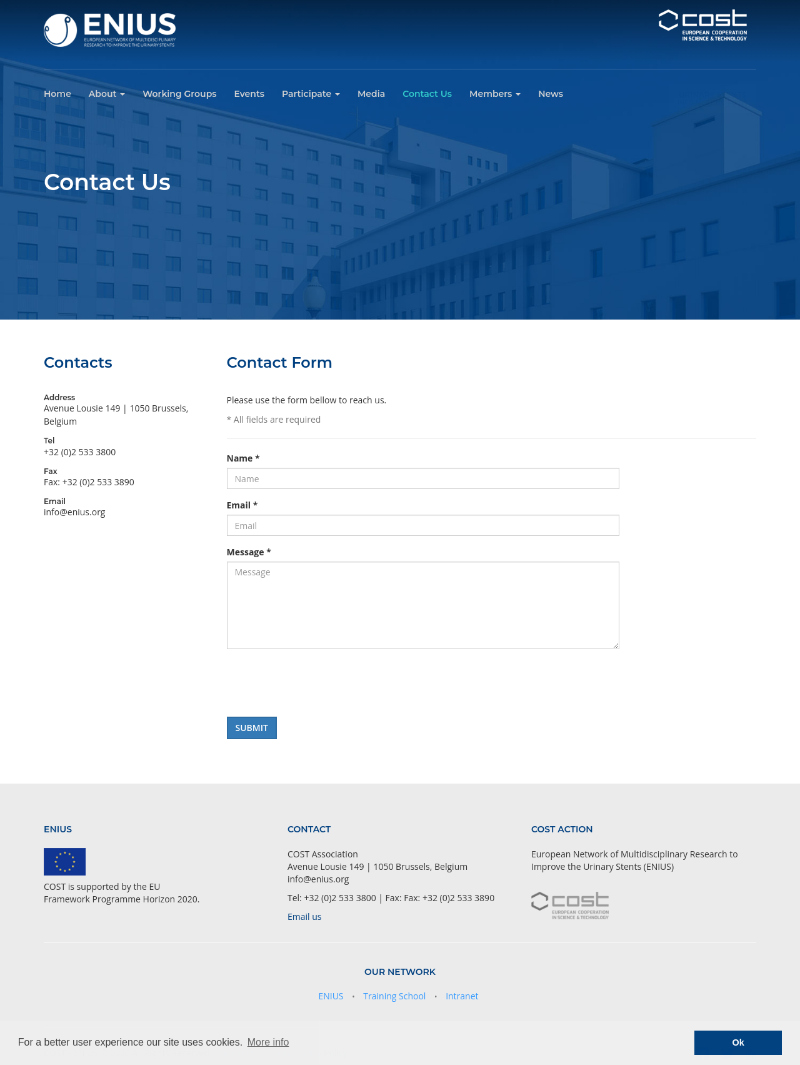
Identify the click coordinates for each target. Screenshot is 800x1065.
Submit (252, 728)
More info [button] (268, 1042)
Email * (242, 505)
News (550, 93)
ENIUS (330, 996)
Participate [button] (311, 93)
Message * (249, 552)
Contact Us (427, 93)
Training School (394, 996)
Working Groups (179, 93)
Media (371, 93)
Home (57, 93)
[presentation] (322, 683)
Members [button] (495, 93)
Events (249, 93)
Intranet (462, 996)
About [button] (107, 93)
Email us (304, 916)
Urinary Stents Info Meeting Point (713, 92)
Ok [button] (738, 1042)
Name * (243, 458)
